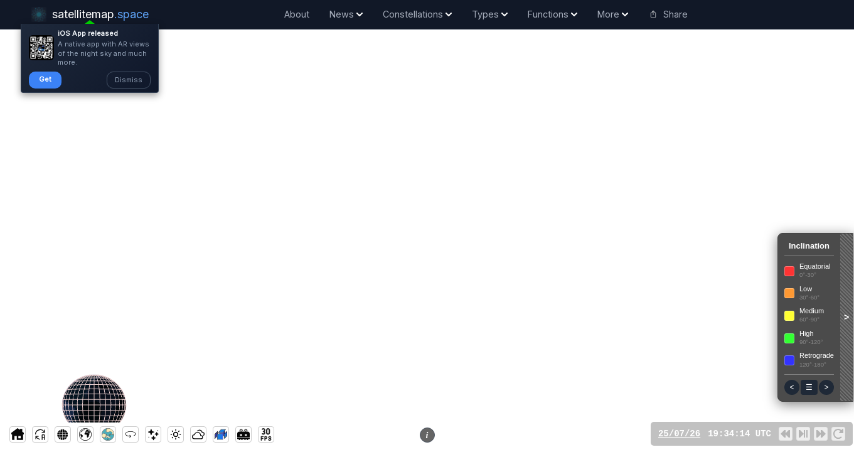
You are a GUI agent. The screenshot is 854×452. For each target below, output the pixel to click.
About (296, 14)
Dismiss (128, 79)
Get (45, 79)
